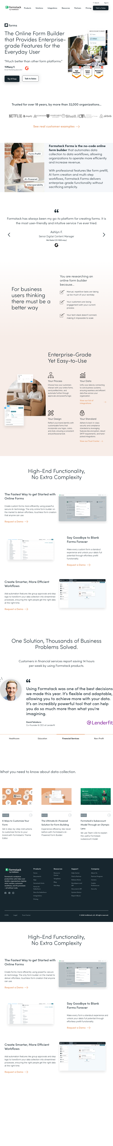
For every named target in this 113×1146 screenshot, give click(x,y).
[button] (9, 234)
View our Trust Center (89, 441)
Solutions (39, 8)
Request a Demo (14, 521)
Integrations (52, 8)
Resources (66, 8)
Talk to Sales (101, 8)
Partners (77, 8)
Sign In (106, 3)
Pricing (88, 8)
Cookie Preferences (95, 884)
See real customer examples (54, 126)
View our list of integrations (86, 402)
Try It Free (12, 78)
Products (27, 8)
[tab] (14, 738)
